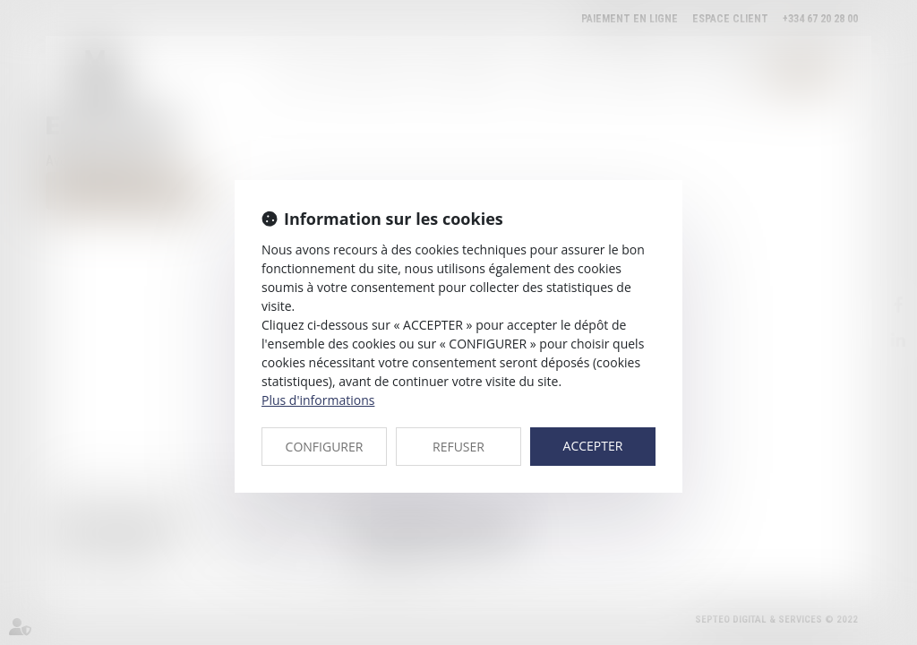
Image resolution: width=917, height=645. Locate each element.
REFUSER (458, 446)
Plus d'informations (317, 399)
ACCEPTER (593, 445)
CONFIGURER (325, 446)
